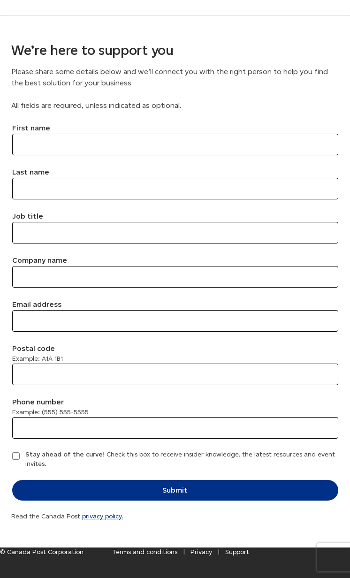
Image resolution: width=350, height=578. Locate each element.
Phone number (50, 406)
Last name (30, 171)
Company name (39, 260)
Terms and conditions (144, 552)
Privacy (201, 552)
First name (31, 127)
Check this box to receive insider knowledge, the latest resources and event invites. (180, 459)
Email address (36, 304)
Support (237, 552)
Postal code (37, 353)
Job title (27, 216)
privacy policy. (102, 516)
